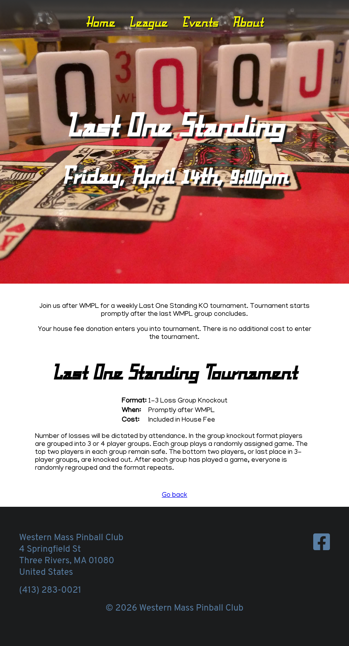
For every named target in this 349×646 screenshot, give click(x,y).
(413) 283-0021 (50, 590)
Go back (174, 496)
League (148, 21)
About (247, 21)
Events (200, 21)
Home (100, 21)
